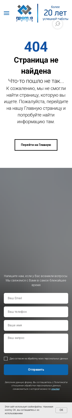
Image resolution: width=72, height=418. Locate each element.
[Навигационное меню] (6, 13)
